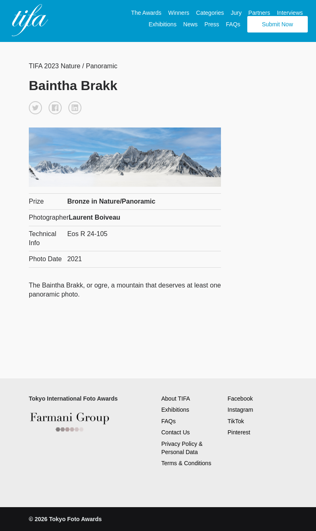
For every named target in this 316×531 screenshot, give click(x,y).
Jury (236, 13)
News (190, 24)
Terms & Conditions (186, 463)
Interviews (290, 13)
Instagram (240, 409)
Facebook (240, 398)
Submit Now (277, 24)
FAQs (233, 24)
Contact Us (175, 432)
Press (211, 24)
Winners (178, 13)
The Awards (146, 13)
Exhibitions (163, 24)
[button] (35, 107)
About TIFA (175, 398)
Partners (259, 13)
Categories (210, 13)
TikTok (236, 421)
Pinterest (239, 432)
